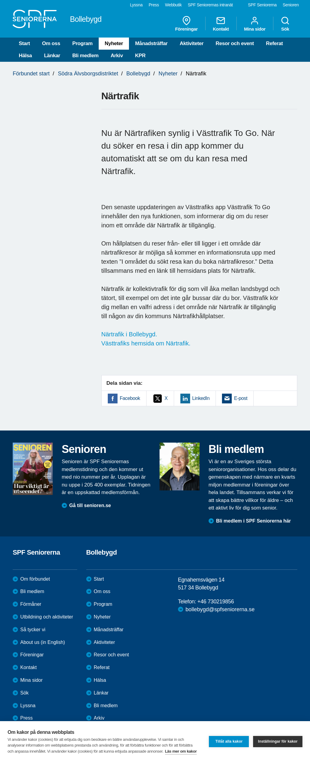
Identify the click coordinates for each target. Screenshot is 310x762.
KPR (140, 55)
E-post (240, 398)
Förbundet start (31, 73)
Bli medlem (85, 55)
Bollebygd (138, 73)
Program (82, 43)
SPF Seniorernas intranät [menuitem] (210, 4)
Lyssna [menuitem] (136, 4)
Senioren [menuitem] (291, 4)
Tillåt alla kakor (228, 741)
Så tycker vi (32, 629)
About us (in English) (42, 642)
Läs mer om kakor (181, 751)
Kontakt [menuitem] (221, 23)
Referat (274, 43)
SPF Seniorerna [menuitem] (262, 4)
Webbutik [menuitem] (173, 4)
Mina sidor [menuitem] (254, 23)
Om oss (51, 43)
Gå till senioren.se (90, 505)
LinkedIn (200, 398)
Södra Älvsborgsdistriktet (88, 73)
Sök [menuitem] (285, 23)
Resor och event (235, 43)
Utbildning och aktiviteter (46, 616)
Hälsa (25, 55)
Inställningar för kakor (278, 741)
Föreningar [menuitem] (186, 23)
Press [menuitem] (154, 4)
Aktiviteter (192, 43)
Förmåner (30, 604)
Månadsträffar (151, 43)
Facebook (130, 398)
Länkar (52, 55)
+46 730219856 (215, 602)
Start (24, 43)
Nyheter (114, 43)
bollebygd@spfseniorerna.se (220, 609)
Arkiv (116, 55)
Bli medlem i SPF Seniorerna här (253, 520)
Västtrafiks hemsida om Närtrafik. (146, 343)
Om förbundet (35, 579)
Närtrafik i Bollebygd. (129, 334)
